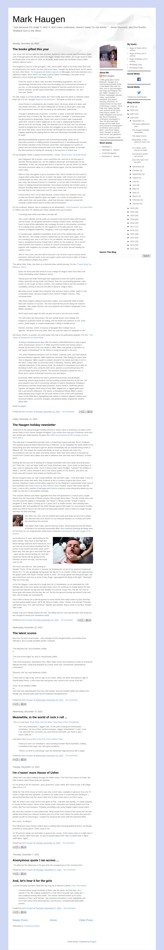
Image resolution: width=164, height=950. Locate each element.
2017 (132, 226)
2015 (132, 234)
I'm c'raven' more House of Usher (36, 772)
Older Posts (86, 920)
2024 (132, 114)
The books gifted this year (31, 49)
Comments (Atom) (32, 926)
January (136, 204)
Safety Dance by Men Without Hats (43, 486)
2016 (132, 230)
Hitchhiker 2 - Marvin (110, 150)
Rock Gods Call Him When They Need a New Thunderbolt (54, 722)
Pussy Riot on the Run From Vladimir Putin (45, 739)
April (134, 192)
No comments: (68, 412)
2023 (132, 118)
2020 (132, 215)
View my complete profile (110, 137)
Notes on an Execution (45, 99)
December (137, 121)
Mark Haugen (39, 19)
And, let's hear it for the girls (32, 880)
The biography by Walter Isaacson (44, 72)
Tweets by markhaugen (137, 97)
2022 (132, 208)
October (136, 170)
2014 (132, 238)
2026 (132, 106)
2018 (132, 223)
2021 (132, 212)
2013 (132, 241)
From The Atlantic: (79, 886)
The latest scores (25, 633)
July (134, 181)
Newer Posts (20, 920)
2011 (132, 249)
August (135, 178)
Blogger (93, 942)
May (134, 189)
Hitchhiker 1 (107, 147)
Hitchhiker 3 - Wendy (110, 156)
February (136, 200)
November (137, 167)
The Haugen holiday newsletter (34, 424)
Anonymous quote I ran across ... (36, 860)
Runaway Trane (136, 68)
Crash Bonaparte (109, 153)
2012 (132, 245)
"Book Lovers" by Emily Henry (73, 155)
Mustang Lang (136, 64)
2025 (132, 110)
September (137, 174)
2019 (132, 219)
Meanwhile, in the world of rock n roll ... (40, 717)
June (134, 185)
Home (53, 920)
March (135, 196)
